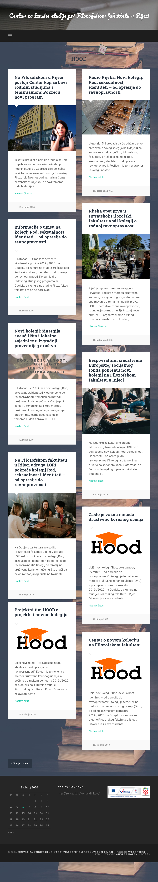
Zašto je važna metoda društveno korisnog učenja (114, 536)
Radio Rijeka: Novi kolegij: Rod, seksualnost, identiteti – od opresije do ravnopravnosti (115, 103)
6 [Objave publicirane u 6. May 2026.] (23, 826)
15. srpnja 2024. (28, 225)
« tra (11, 851)
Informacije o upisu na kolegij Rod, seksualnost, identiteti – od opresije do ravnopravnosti (38, 252)
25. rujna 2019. (27, 329)
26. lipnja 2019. (27, 608)
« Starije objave (20, 782)
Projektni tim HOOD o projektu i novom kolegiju (39, 631)
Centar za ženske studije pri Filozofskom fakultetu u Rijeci (79, 24)
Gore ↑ (145, 874)
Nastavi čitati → (24, 211)
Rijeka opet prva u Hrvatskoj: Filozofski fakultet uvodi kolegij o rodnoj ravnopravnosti (111, 236)
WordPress (136, 871)
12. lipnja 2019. (101, 638)
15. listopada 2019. (104, 209)
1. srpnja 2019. (101, 513)
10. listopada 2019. (104, 359)
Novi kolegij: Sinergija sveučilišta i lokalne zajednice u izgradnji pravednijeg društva (35, 356)
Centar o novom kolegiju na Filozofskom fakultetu (115, 661)
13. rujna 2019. (27, 458)
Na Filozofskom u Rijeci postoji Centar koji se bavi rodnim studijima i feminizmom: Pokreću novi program (40, 105)
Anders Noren (127, 874)
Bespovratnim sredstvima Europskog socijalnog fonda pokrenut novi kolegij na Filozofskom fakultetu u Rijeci (115, 388)
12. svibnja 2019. (28, 733)
